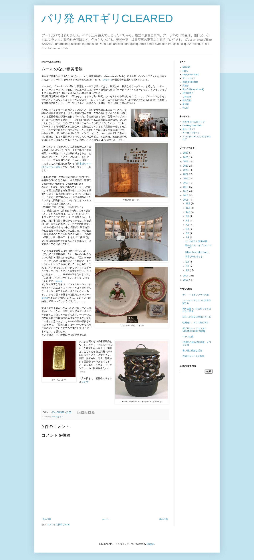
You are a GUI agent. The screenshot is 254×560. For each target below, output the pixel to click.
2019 (186, 182)
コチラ (84, 381)
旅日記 (185, 108)
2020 (186, 178)
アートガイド (57, 417)
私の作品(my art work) (193, 89)
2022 (186, 170)
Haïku (185, 71)
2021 (186, 174)
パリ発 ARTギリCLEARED (107, 18)
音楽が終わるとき (194, 256)
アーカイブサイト (191, 133)
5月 (188, 233)
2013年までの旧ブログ (193, 121)
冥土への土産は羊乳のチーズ (196, 317)
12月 (188, 203)
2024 (186, 161)
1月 (188, 270)
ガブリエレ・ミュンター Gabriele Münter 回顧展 (194, 329)
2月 (188, 266)
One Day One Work (191, 125)
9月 (188, 216)
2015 (186, 200)
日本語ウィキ (107, 80)
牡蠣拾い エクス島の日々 (195, 322)
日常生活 (186, 97)
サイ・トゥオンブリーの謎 (195, 295)
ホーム (105, 519)
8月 (188, 220)
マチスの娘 (187, 336)
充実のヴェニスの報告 (193, 356)
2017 (186, 191)
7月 (188, 224)
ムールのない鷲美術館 (196, 241)
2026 (186, 153)
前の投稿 (163, 519)
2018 (186, 187)
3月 (188, 262)
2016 (186, 195)
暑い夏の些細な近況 (192, 350)
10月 (188, 212)
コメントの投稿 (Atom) (58, 524)
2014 (186, 275)
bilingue (186, 67)
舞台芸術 (186, 100)
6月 (188, 229)
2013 (186, 280)
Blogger (150, 544)
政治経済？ (187, 93)
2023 (186, 166)
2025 (186, 157)
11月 (188, 208)
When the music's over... (197, 252)
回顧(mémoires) (190, 82)
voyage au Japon (190, 74)
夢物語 (185, 104)
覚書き (185, 85)
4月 (188, 237)
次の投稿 (46, 519)
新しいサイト (189, 129)
